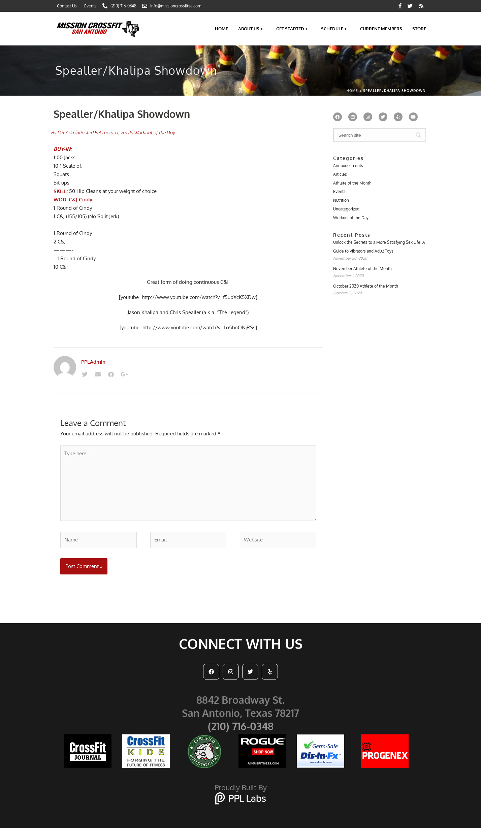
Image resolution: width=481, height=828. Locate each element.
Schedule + (335, 28)
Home (221, 28)
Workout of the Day (154, 132)
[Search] (418, 135)
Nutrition (341, 200)
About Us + (252, 28)
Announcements (348, 165)
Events (339, 191)
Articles (340, 174)
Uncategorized (346, 208)
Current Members (381, 28)
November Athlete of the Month (362, 268)
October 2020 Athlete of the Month (365, 286)
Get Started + (293, 28)
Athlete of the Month (352, 183)
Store (419, 28)
